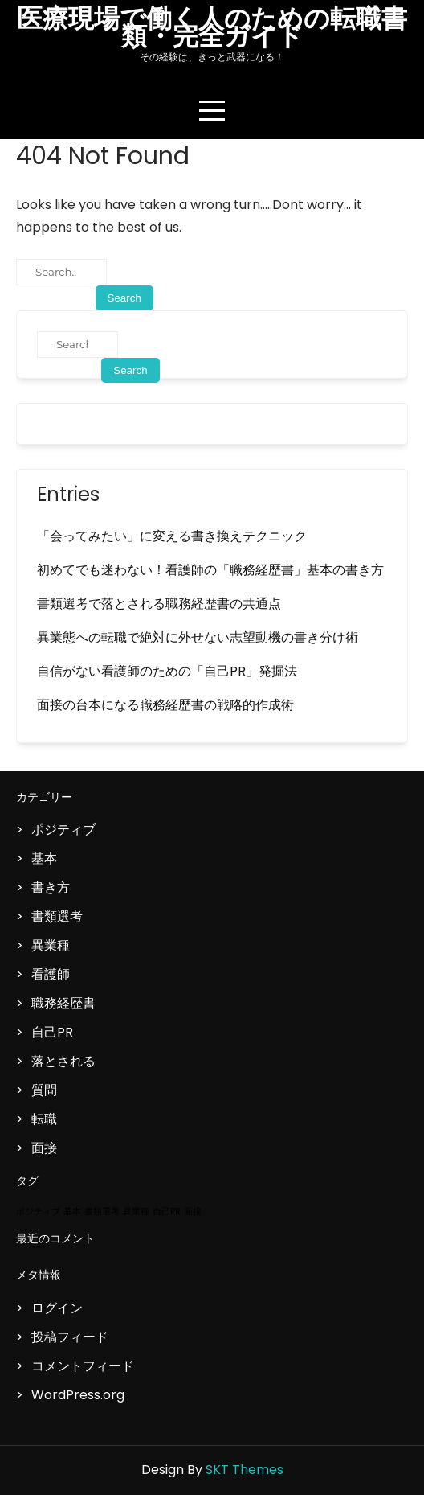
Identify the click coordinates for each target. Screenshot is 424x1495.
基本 (44, 858)
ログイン (57, 1308)
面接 (44, 1148)
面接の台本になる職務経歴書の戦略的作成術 (165, 705)
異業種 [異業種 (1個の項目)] (136, 1211)
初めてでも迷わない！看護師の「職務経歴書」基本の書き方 (210, 570)
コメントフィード (82, 1366)
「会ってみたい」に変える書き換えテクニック (172, 536)
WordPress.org (77, 1395)
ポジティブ (63, 829)
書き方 (50, 887)
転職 (44, 1119)
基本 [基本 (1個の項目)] (72, 1211)
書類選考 (57, 916)
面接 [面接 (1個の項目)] (193, 1211)
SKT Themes (244, 1469)
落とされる (63, 1061)
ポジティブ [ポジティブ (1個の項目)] (38, 1211)
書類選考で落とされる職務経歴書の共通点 (159, 603)
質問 (44, 1090)
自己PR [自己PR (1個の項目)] (167, 1211)
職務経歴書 (63, 1003)
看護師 (50, 974)
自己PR (52, 1032)
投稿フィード (69, 1337)
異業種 (50, 945)
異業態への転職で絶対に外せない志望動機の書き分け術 (197, 637)
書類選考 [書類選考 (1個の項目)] (102, 1211)
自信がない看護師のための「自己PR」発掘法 (167, 671)
